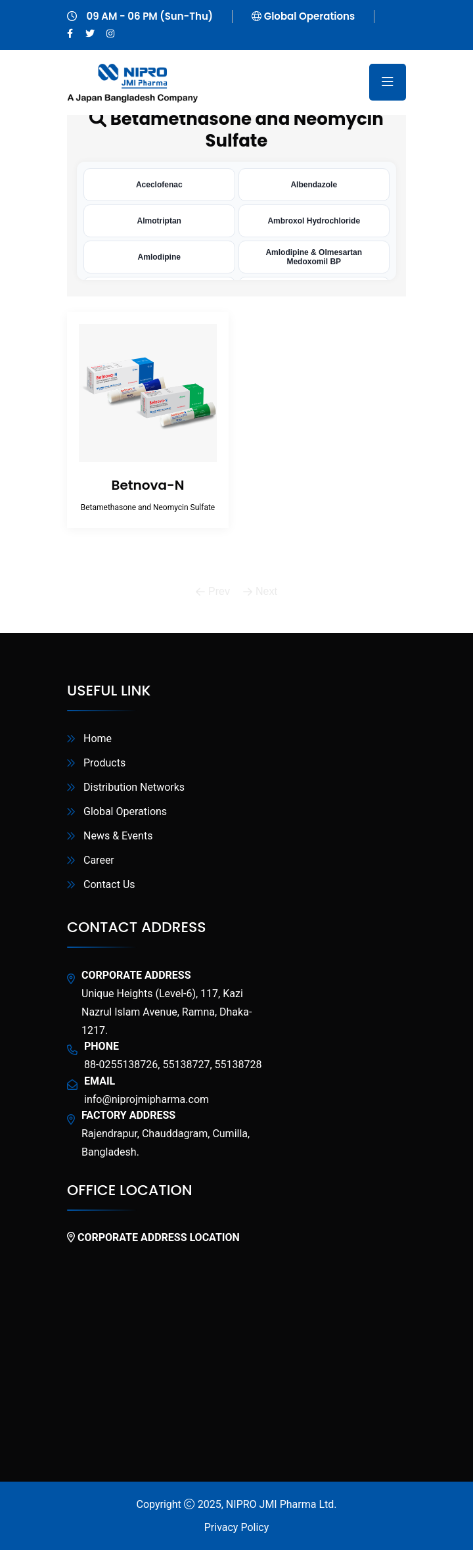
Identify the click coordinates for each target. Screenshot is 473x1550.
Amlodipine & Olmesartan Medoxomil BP (313, 257)
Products (104, 763)
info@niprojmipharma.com (146, 1099)
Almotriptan (159, 220)
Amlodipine (159, 257)
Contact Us (109, 884)
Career (98, 860)
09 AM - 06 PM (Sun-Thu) (150, 16)
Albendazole (313, 184)
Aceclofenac (159, 184)
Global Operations (309, 16)
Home (97, 738)
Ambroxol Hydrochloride (313, 220)
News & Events (117, 836)
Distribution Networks (134, 787)
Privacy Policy (236, 1527)
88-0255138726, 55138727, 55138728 (172, 1064)
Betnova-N (148, 485)
